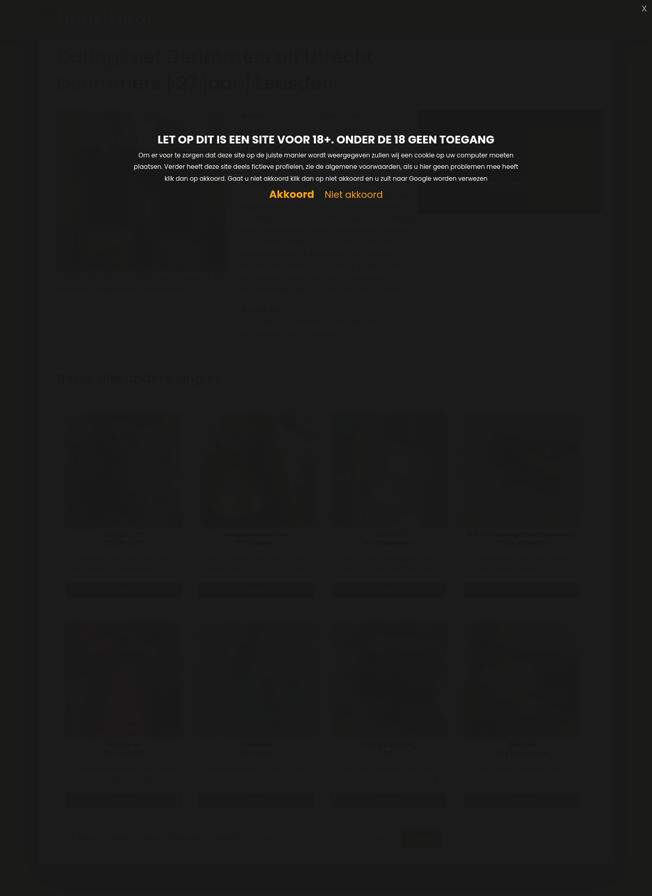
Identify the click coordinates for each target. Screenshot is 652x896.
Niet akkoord (354, 195)
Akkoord (291, 194)
